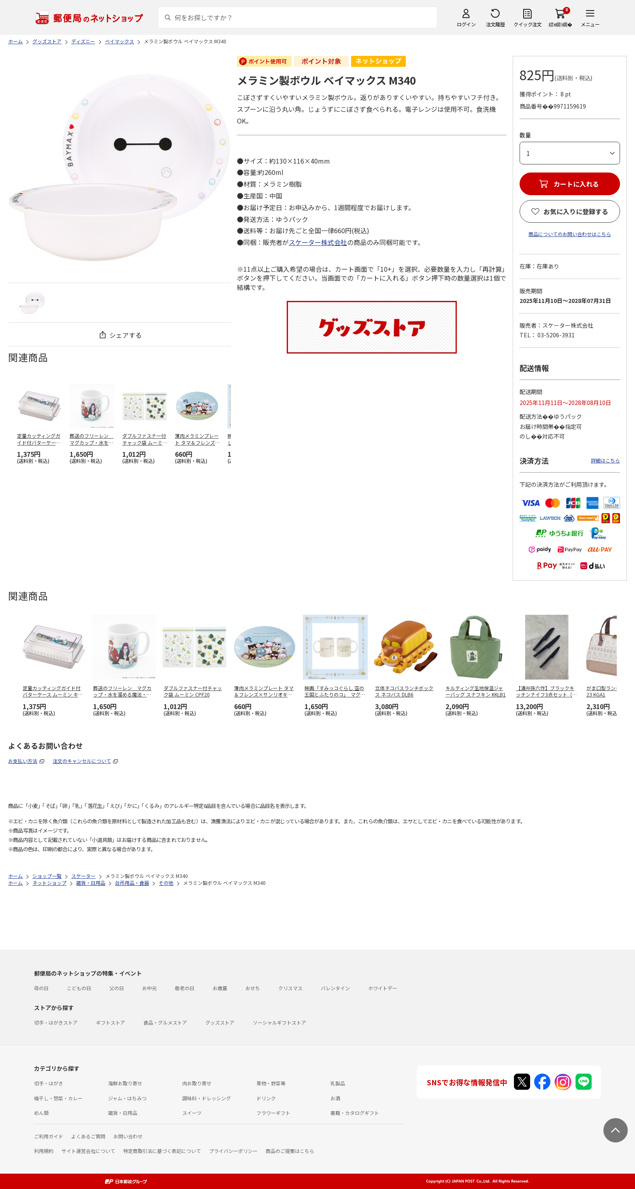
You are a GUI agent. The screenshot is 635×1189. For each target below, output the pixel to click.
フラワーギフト (273, 1112)
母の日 (41, 987)
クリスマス (290, 987)
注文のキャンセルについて (82, 760)
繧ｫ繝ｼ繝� (560, 24)
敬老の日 (184, 987)
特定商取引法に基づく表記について (162, 1150)
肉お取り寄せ (196, 1083)
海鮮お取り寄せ (125, 1083)
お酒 (335, 1098)
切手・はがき (48, 1083)
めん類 (41, 1112)
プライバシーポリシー (233, 1150)
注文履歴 (495, 24)
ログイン (466, 24)
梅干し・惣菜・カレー (58, 1098)
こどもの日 (79, 987)
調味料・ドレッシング (206, 1098)
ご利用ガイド (48, 1136)
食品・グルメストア (165, 1022)
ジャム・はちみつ (127, 1098)
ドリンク (266, 1098)
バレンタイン (335, 987)
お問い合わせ (128, 1136)
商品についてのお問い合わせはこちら (569, 233)
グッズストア (219, 1022)
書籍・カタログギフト (354, 1112)
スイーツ (192, 1112)
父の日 (116, 987)
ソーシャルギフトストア (279, 1022)
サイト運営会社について (88, 1150)
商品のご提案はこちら (290, 1150)
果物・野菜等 (271, 1083)
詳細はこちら (605, 460)
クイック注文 (527, 24)
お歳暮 (220, 987)
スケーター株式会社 (318, 242)
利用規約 (43, 1150)
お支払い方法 (22, 760)
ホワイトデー (382, 987)
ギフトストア (110, 1022)
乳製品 (337, 1083)
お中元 (149, 987)
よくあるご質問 (88, 1136)
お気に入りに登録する (575, 211)
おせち (252, 987)
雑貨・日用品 (122, 1112)
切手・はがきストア (56, 1022)
